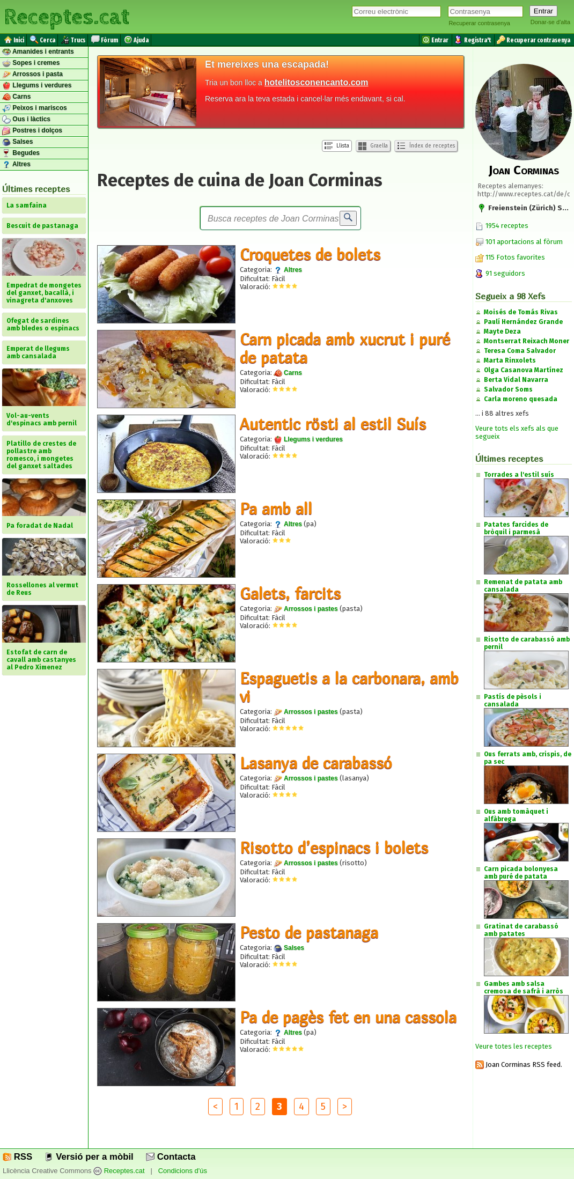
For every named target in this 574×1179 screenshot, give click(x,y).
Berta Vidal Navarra (516, 380)
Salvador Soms (508, 389)
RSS (17, 1157)
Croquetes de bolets (310, 254)
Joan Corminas (524, 170)
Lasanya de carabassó (316, 763)
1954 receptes (501, 226)
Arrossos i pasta (32, 74)
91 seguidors (500, 273)
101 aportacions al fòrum (524, 242)
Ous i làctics (26, 119)
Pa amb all (276, 508)
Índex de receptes (426, 146)
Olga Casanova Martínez (523, 370)
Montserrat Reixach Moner (526, 341)
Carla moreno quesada (520, 399)
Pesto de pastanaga (309, 932)
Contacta (170, 1157)
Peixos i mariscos (34, 108)
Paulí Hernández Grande (523, 322)
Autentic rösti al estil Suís (333, 424)
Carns (16, 97)
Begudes (21, 153)
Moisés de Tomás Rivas (521, 312)
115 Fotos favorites (510, 257)
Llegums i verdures (36, 86)
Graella (373, 146)
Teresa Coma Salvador (520, 351)
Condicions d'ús (182, 1171)
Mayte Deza (502, 331)
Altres (16, 164)
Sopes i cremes (31, 63)
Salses (17, 142)
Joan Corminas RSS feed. (518, 1064)
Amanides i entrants (38, 52)
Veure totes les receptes (513, 1046)
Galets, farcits (290, 593)
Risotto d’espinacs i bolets (334, 847)
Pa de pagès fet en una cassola (348, 1017)
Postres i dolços (32, 131)
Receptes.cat (66, 15)
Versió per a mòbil (89, 1157)
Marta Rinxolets (510, 360)
